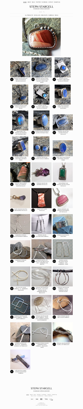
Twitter (38, 2)
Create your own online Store (41, 405)
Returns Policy (41, 395)
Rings (56, 15)
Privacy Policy (34, 395)
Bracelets (44, 15)
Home (25, 2)
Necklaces (37, 15)
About (29, 2)
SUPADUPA (42, 404)
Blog (33, 2)
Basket (57, 2)
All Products (29, 15)
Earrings (51, 15)
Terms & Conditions (48, 395)
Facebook (44, 2)
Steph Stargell (41, 6)
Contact (50, 2)
